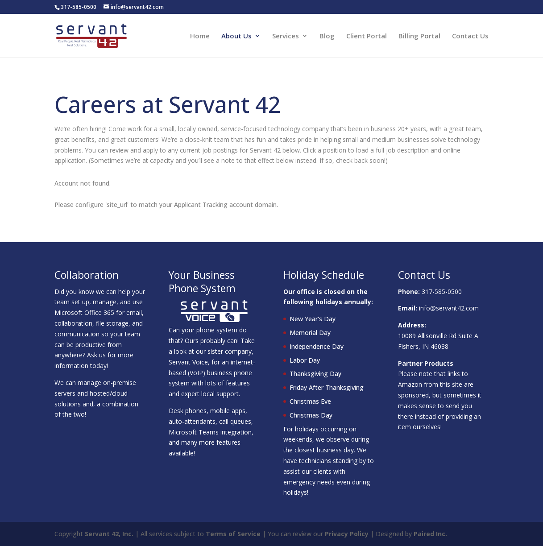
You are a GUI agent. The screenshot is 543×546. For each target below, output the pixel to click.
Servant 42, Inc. (109, 533)
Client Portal (366, 36)
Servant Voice (188, 362)
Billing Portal (419, 36)
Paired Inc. (430, 533)
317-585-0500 (442, 291)
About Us (236, 36)
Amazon (410, 384)
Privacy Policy (347, 533)
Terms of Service (233, 533)
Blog (327, 36)
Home (200, 36)
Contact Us (470, 36)
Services (285, 36)
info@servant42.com (449, 308)
